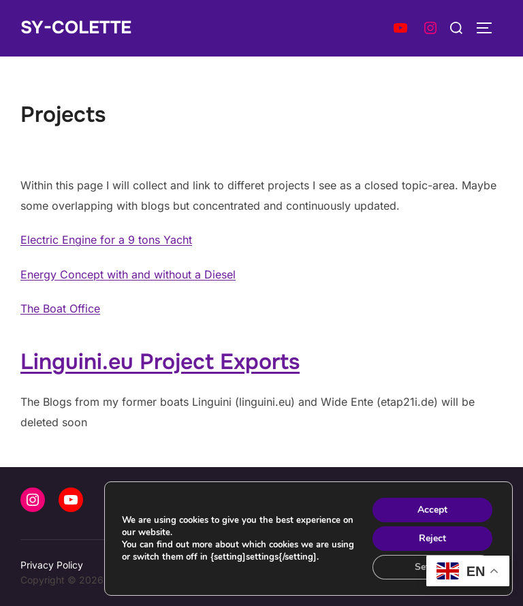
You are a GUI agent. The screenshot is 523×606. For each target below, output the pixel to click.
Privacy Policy (51, 565)
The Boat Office (60, 308)
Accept (432, 509)
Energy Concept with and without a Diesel (128, 274)
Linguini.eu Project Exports (160, 362)
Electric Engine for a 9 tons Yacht (106, 239)
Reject (432, 538)
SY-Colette (75, 27)
